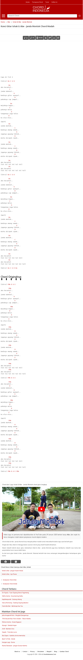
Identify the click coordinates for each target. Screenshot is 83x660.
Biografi (49, 651)
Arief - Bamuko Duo (8, 629)
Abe (8, 22)
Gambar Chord (64, 651)
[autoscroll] (39, 38)
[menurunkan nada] (26, 38)
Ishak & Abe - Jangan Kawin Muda (12, 570)
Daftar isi (54, 2)
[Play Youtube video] (41, 509)
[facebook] (5, 561)
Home (28, 2)
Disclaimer (40, 651)
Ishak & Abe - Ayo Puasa (9, 574)
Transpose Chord (37, 2)
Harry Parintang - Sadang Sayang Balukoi (15, 603)
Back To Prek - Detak (8, 639)
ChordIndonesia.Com (49, 654)
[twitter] (16, 561)
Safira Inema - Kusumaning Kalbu (12, 596)
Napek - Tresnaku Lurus (9, 632)
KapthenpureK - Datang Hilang (12, 599)
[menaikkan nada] (32, 38)
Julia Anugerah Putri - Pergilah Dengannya (15, 615)
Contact (25, 651)
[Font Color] (58, 38)
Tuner (47, 2)
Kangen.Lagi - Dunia (8, 642)
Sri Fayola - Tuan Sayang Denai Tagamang (15, 592)
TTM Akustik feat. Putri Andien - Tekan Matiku (16, 618)
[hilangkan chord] (46, 38)
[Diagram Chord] (50, 38)
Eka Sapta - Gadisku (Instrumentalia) (13, 635)
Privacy (32, 651)
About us (17, 651)
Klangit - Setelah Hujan (9, 625)
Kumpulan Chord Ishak (10, 584)
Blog (55, 651)
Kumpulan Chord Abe (9, 580)
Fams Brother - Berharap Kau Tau (12, 606)
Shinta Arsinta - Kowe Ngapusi (11, 622)
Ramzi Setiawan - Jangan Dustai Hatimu (14, 645)
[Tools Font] (54, 38)
